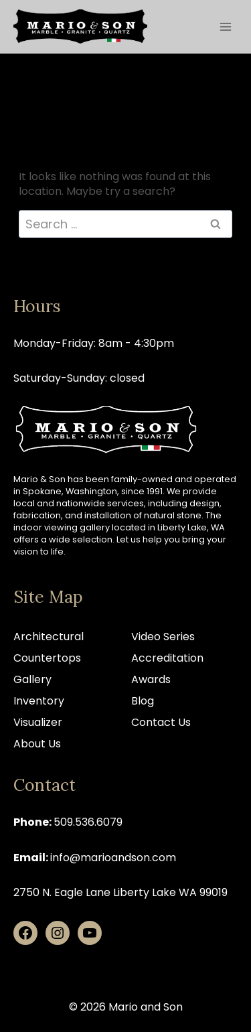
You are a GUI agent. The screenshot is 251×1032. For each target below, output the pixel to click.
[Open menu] (225, 26)
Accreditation (167, 658)
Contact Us (161, 722)
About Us (37, 743)
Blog (142, 701)
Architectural (48, 636)
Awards (151, 679)
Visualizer (37, 722)
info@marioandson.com (113, 857)
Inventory (38, 701)
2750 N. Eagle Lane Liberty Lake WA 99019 (120, 892)
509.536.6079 (88, 822)
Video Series (163, 636)
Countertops (47, 658)
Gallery (32, 679)
